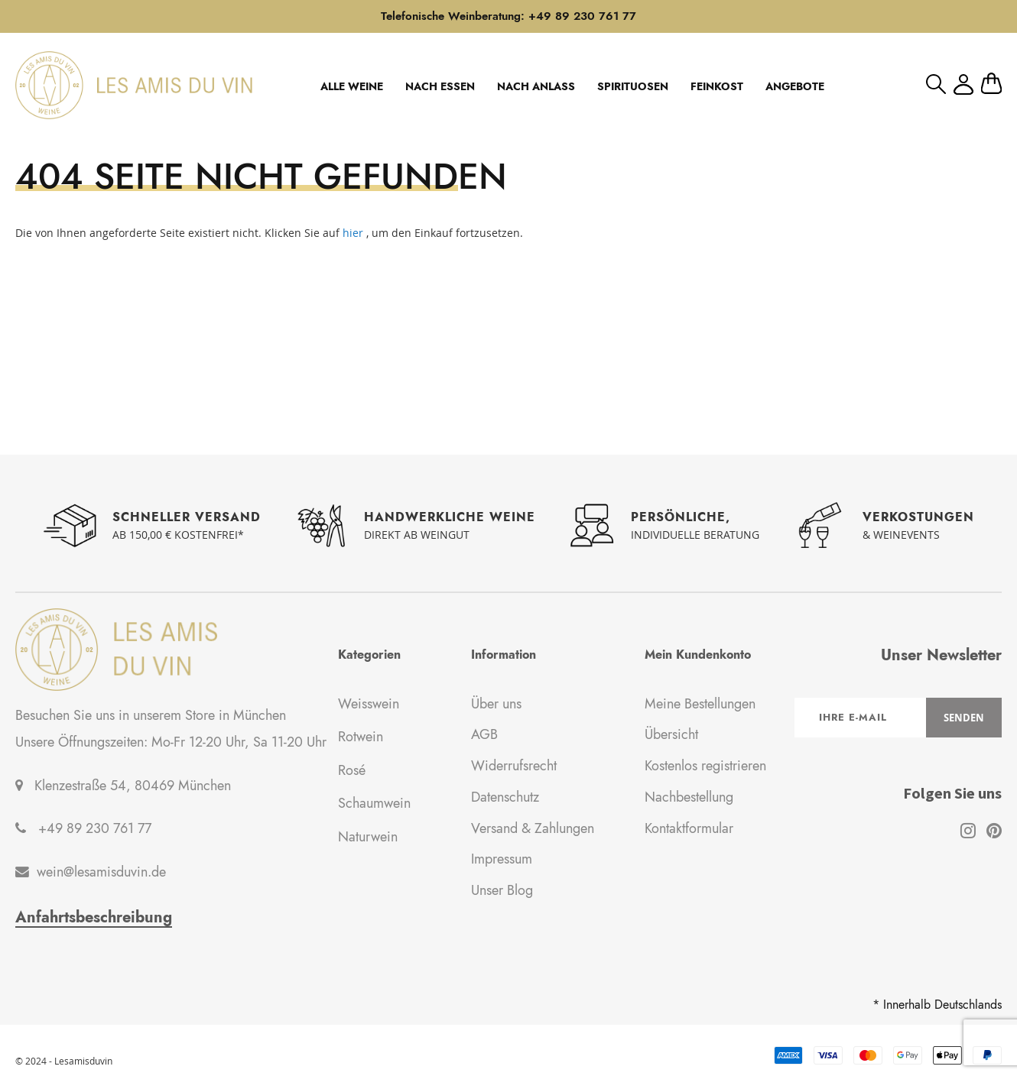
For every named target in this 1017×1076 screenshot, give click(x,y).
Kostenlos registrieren (705, 766)
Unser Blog (502, 890)
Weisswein (368, 704)
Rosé (352, 770)
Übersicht (671, 734)
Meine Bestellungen (700, 704)
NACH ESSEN (440, 86)
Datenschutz (505, 797)
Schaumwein (374, 803)
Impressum (501, 859)
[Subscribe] (964, 717)
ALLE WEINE (351, 86)
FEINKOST (716, 86)
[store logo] (133, 84)
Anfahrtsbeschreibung (93, 918)
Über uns (496, 704)
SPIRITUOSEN (632, 86)
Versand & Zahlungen (532, 828)
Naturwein (368, 837)
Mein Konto (963, 84)
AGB (484, 734)
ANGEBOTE (794, 86)
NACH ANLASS (536, 86)
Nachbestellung (689, 797)
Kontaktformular (689, 828)
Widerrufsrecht (514, 766)
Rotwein (360, 737)
